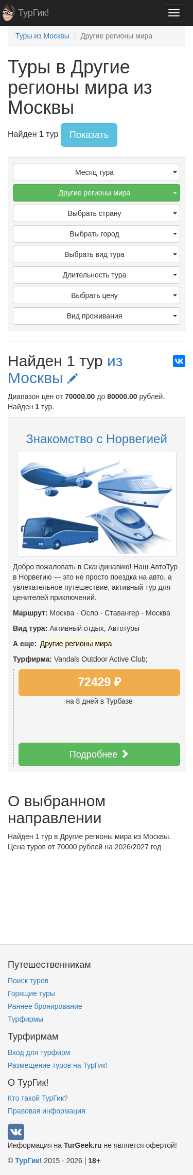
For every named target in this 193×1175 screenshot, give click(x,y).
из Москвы (65, 369)
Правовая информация (46, 1111)
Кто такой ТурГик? (38, 1098)
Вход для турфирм (39, 1052)
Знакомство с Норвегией (96, 439)
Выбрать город (123, 234)
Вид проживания (122, 316)
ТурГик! (33, 13)
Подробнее (99, 754)
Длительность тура (120, 275)
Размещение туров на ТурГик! (57, 1065)
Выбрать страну (123, 213)
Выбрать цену (124, 295)
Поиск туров (28, 981)
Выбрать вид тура (120, 254)
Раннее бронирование (45, 1006)
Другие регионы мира (118, 193)
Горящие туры (31, 993)
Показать (89, 135)
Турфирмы (25, 1019)
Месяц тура (126, 172)
